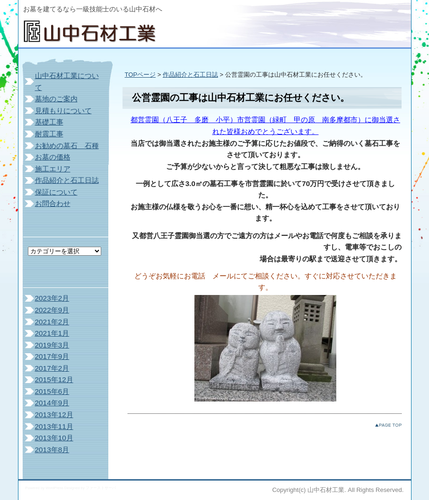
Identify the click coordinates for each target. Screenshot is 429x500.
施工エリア (52, 169)
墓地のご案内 (56, 99)
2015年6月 (52, 391)
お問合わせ (52, 203)
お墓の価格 (52, 157)
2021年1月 (52, 333)
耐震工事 (49, 134)
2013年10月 (54, 438)
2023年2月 (52, 298)
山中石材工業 (94, 28)
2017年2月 (52, 368)
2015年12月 (54, 379)
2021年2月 (52, 322)
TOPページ (140, 74)
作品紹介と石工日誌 (190, 74)
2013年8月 (52, 450)
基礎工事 (49, 122)
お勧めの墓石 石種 (67, 146)
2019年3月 (52, 345)
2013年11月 (54, 426)
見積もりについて (63, 111)
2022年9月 (52, 310)
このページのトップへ (388, 425)
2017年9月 (52, 356)
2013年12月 (54, 415)
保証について (56, 192)
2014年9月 (52, 403)
